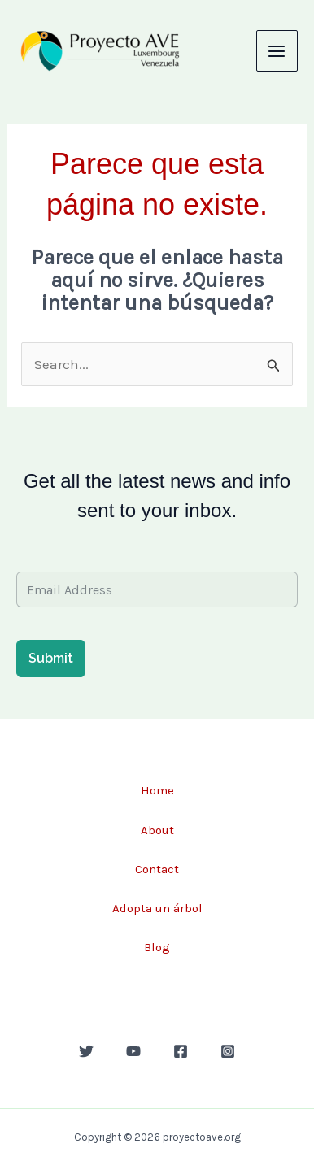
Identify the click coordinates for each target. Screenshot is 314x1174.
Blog (157, 947)
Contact (157, 869)
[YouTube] (133, 1051)
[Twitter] (86, 1051)
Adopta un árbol (157, 908)
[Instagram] (227, 1051)
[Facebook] (180, 1051)
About (157, 830)
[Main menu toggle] (277, 51)
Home (157, 790)
